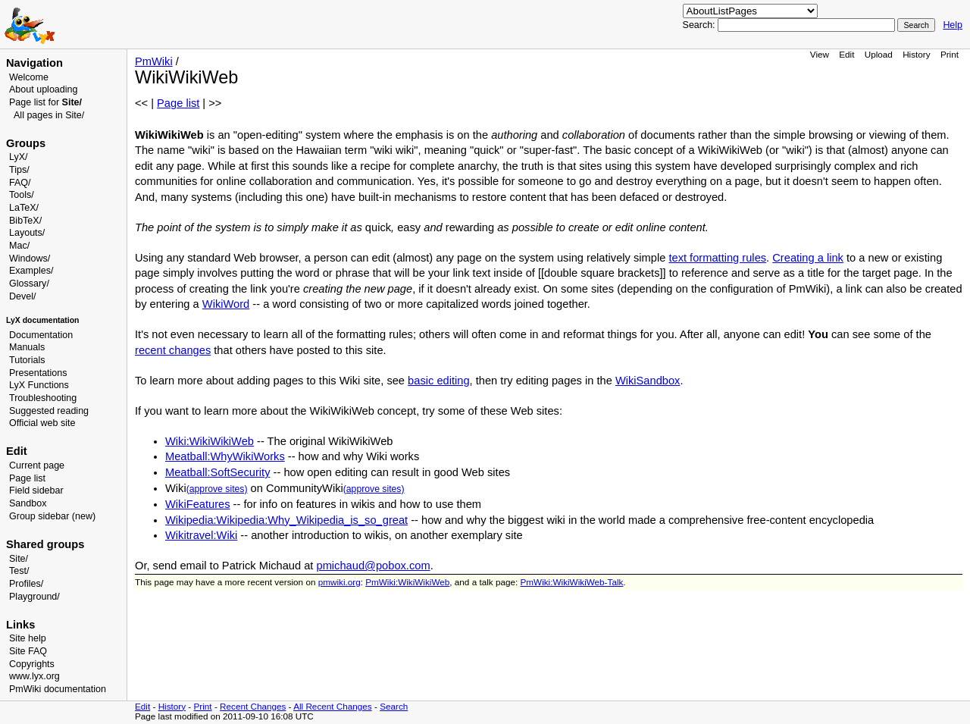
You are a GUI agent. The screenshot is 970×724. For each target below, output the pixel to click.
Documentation (41, 335)
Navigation (34, 63)
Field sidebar (36, 490)
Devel (21, 296)
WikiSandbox (648, 381)
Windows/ (29, 258)
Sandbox (27, 503)
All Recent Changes (332, 706)
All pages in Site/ (49, 115)
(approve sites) (217, 489)
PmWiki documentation (57, 689)
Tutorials (27, 360)
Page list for (45, 102)
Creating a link (807, 258)
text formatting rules (717, 258)
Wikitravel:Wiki (201, 535)
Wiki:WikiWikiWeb (209, 441)
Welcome (28, 77)
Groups (25, 143)
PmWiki (154, 61)
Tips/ (19, 170)
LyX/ (18, 157)
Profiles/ (26, 583)
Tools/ (21, 195)
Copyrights (32, 664)
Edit (846, 54)
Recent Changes (253, 706)
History (916, 54)
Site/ (18, 558)
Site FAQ (28, 651)
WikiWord (225, 304)
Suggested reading (49, 411)
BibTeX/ (25, 220)
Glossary (27, 283)
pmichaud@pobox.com (373, 565)
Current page (36, 465)
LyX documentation (42, 320)
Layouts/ (27, 232)
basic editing (438, 381)
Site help (27, 638)
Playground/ (34, 596)
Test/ (19, 571)
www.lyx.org (34, 676)
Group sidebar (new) (52, 516)
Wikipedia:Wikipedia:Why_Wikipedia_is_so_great (286, 520)
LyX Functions (39, 385)
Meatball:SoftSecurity (217, 472)
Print (949, 54)
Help (952, 25)
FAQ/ (20, 182)
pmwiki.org (339, 582)
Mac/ (19, 245)
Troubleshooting (43, 398)
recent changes (173, 350)
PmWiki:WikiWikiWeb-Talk (572, 582)
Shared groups (45, 544)
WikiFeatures (197, 504)
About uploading (43, 89)
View (819, 54)
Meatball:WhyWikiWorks (225, 456)
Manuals (27, 347)
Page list (27, 478)
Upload (879, 54)
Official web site (42, 423)
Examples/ (31, 270)
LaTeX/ (24, 207)
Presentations (38, 373)
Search (394, 706)
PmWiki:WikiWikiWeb (407, 582)
